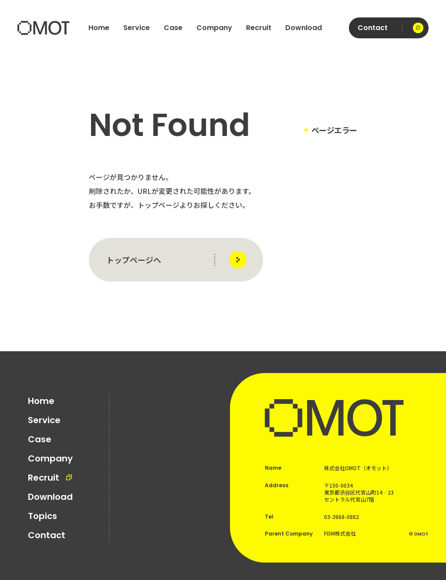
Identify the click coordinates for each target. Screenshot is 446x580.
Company (214, 28)
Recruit (258, 28)
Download (303, 28)
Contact (46, 535)
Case (173, 28)
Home (98, 28)
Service (136, 28)
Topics (42, 516)
